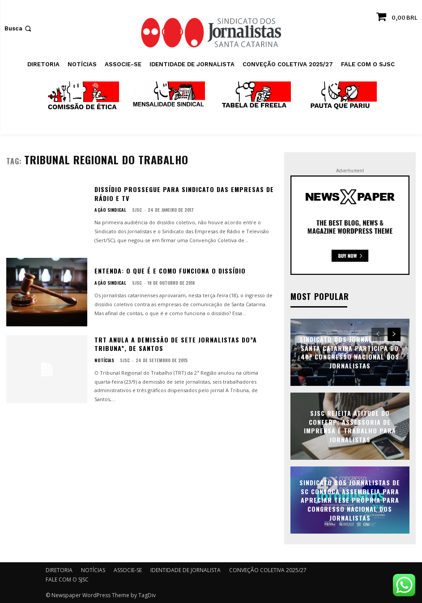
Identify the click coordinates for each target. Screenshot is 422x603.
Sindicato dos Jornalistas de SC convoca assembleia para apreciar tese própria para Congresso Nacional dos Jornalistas (349, 499)
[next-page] (394, 334)
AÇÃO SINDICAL (109, 210)
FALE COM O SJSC (67, 579)
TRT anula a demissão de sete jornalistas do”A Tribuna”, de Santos (175, 344)
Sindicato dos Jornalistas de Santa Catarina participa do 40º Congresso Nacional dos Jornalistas (349, 352)
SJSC (134, 209)
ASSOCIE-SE (128, 569)
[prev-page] (377, 334)
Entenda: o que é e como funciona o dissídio (170, 270)
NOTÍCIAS (103, 360)
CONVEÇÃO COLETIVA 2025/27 (268, 569)
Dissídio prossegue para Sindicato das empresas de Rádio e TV (184, 193)
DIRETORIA (59, 569)
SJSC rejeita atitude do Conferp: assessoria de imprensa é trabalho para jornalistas (350, 426)
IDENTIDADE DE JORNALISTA (185, 569)
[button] (18, 28)
